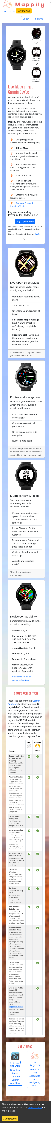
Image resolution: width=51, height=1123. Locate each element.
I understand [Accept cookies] (10, 1118)
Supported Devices (16, 1007)
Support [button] (12, 11)
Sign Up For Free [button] (25, 221)
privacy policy (35, 1107)
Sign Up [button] (39, 18)
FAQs (37, 234)
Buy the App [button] (24, 10)
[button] (15, 1068)
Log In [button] (26, 18)
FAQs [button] (5, 11)
